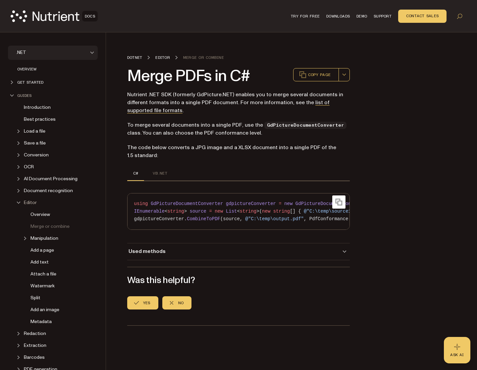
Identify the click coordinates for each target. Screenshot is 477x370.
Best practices (40, 119)
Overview (26, 69)
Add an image (44, 310)
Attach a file (43, 274)
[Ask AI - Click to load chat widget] (457, 350)
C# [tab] (135, 173)
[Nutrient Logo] (54, 16)
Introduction (37, 107)
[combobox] (344, 74)
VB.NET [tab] (160, 173)
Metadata (41, 321)
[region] (238, 211)
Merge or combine (50, 226)
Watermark (42, 286)
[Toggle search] (459, 16)
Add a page (42, 250)
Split (35, 298)
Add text (39, 262)
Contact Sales (422, 16)
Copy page (315, 75)
